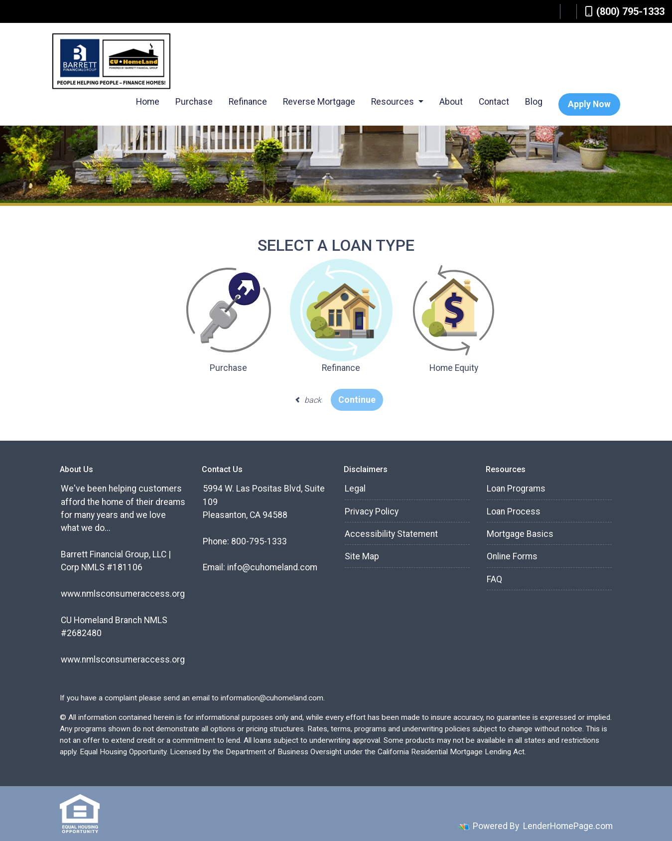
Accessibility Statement (391, 534)
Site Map (362, 556)
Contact (494, 102)
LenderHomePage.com (568, 826)
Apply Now (589, 104)
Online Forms (512, 556)
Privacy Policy (372, 511)
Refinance (248, 102)
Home (147, 102)
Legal (355, 489)
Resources (393, 102)
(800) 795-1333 (625, 11)
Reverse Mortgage (319, 102)
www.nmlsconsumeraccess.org (123, 594)
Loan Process (513, 511)
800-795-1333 (259, 541)
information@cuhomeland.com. (273, 697)
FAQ (494, 579)
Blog (533, 102)
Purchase (194, 102)
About (451, 102)
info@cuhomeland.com (272, 567)
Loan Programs (516, 489)
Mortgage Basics (520, 534)
